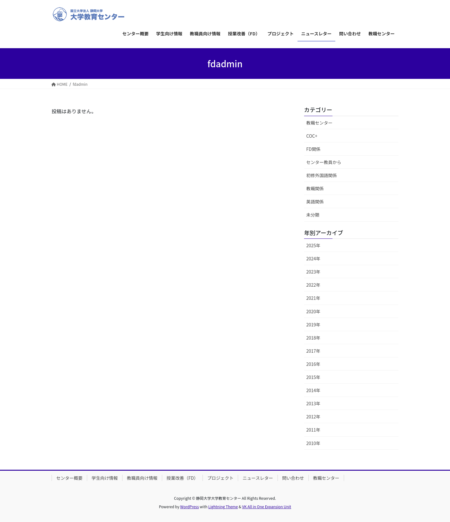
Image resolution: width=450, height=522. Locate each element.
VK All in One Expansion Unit (266, 506)
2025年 (313, 245)
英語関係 (315, 201)
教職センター (319, 123)
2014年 (313, 390)
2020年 (313, 311)
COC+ (312, 136)
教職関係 (315, 188)
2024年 (313, 258)
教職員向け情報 (142, 478)
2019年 (313, 324)
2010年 (313, 443)
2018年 (313, 338)
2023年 (313, 272)
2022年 (313, 285)
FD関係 (313, 149)
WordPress (189, 506)
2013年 (313, 403)
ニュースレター (257, 478)
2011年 (313, 430)
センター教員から (323, 162)
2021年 (313, 298)
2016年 (313, 364)
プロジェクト (220, 478)
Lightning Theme (223, 506)
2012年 (313, 416)
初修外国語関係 (321, 175)
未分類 (312, 215)
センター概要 (69, 478)
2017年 (313, 351)
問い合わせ (293, 478)
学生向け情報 (105, 478)
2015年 (313, 377)
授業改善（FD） (182, 478)
